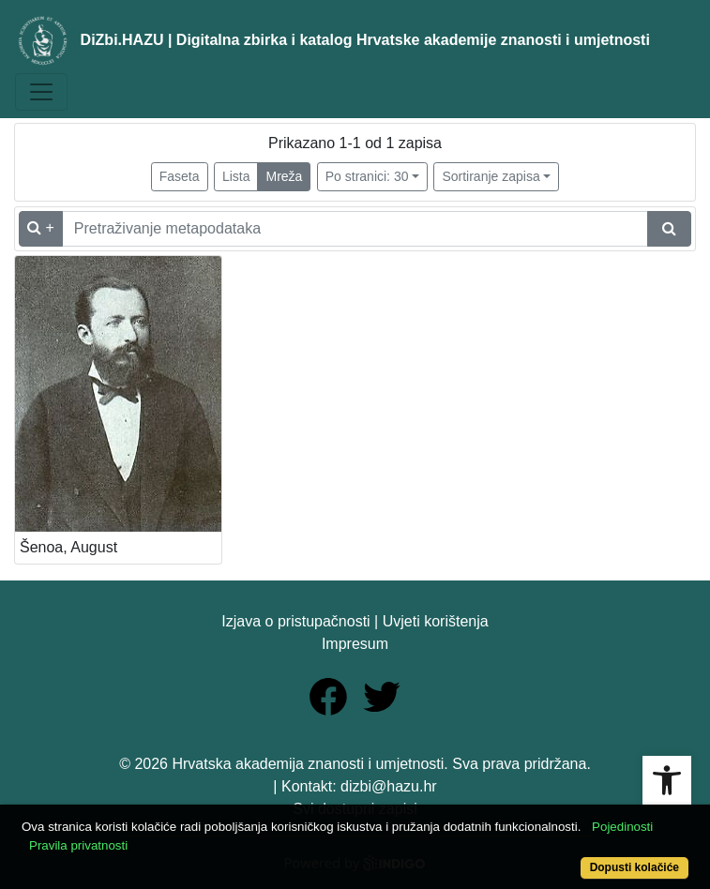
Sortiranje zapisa (490, 176)
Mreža (283, 176)
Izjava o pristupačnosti (295, 621)
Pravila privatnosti (78, 845)
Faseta (179, 176)
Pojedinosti (622, 827)
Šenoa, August (68, 547)
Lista (236, 176)
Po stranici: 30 (367, 176)
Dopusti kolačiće (634, 867)
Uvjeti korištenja (436, 621)
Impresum (355, 644)
